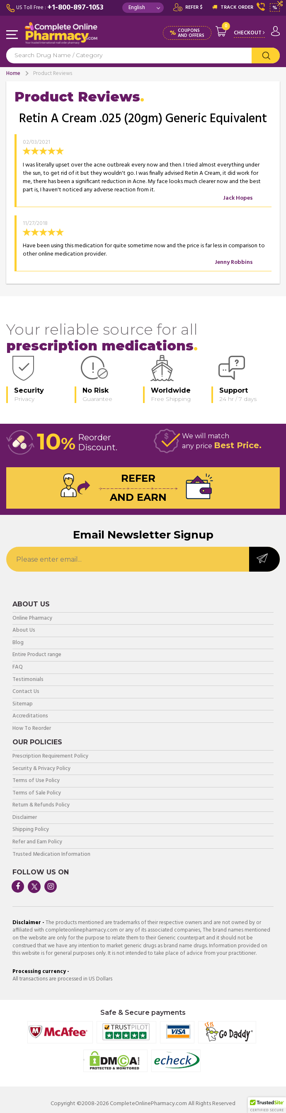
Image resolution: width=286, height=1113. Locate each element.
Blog (18, 643)
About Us (23, 631)
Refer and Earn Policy (37, 842)
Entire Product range (36, 655)
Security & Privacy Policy (41, 769)
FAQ (17, 667)
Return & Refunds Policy (41, 805)
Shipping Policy (30, 830)
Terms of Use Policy (36, 781)
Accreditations (30, 716)
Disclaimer (24, 818)
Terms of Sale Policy (36, 793)
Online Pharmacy (32, 619)
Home (13, 73)
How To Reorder (31, 729)
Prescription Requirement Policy (50, 757)
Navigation (12, 35)
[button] (267, 1105)
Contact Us (25, 692)
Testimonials (28, 680)
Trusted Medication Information (51, 855)
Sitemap (22, 704)
